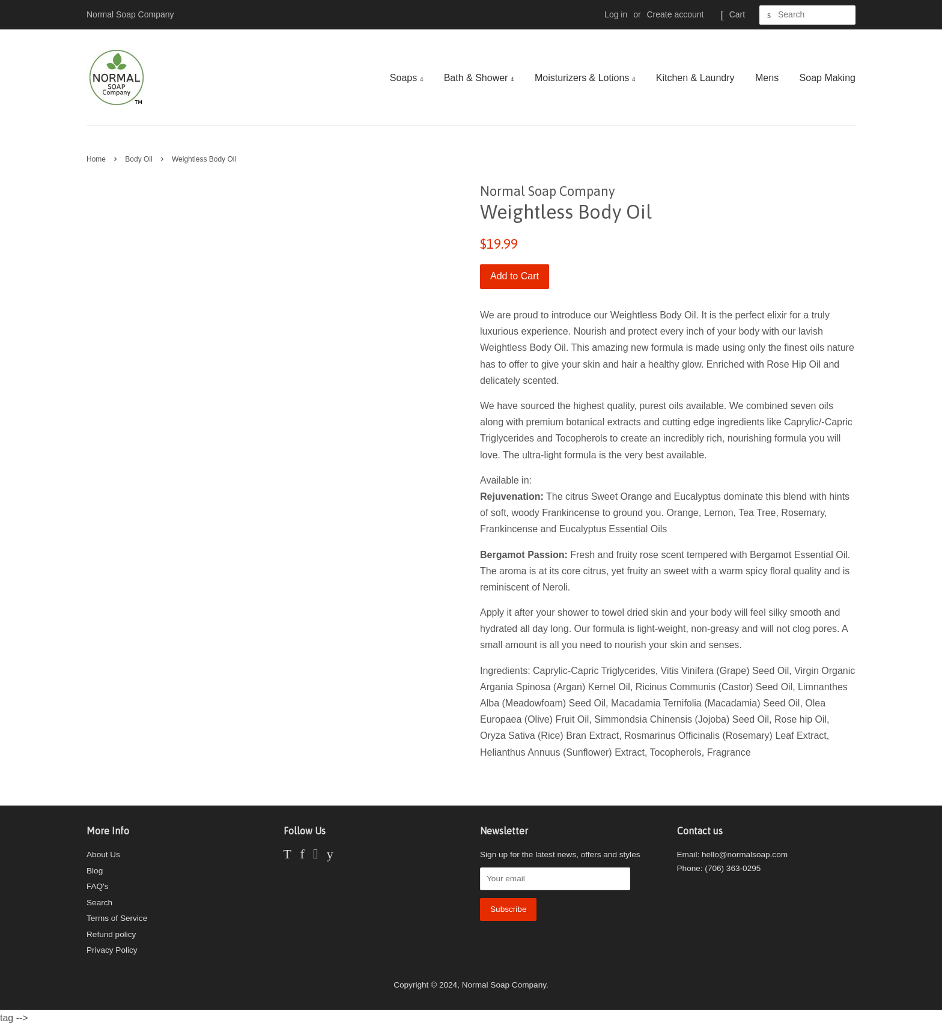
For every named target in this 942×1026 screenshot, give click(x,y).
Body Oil (138, 159)
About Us (103, 854)
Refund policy (111, 934)
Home (96, 159)
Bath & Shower (479, 78)
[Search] (807, 15)
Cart (737, 14)
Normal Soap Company (504, 984)
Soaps (406, 78)
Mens (767, 78)
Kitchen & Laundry (695, 78)
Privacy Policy (112, 950)
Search (99, 902)
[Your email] (555, 878)
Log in (615, 14)
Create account (675, 14)
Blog (95, 870)
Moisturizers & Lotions (585, 78)
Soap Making (827, 78)
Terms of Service (117, 918)
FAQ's (98, 886)
